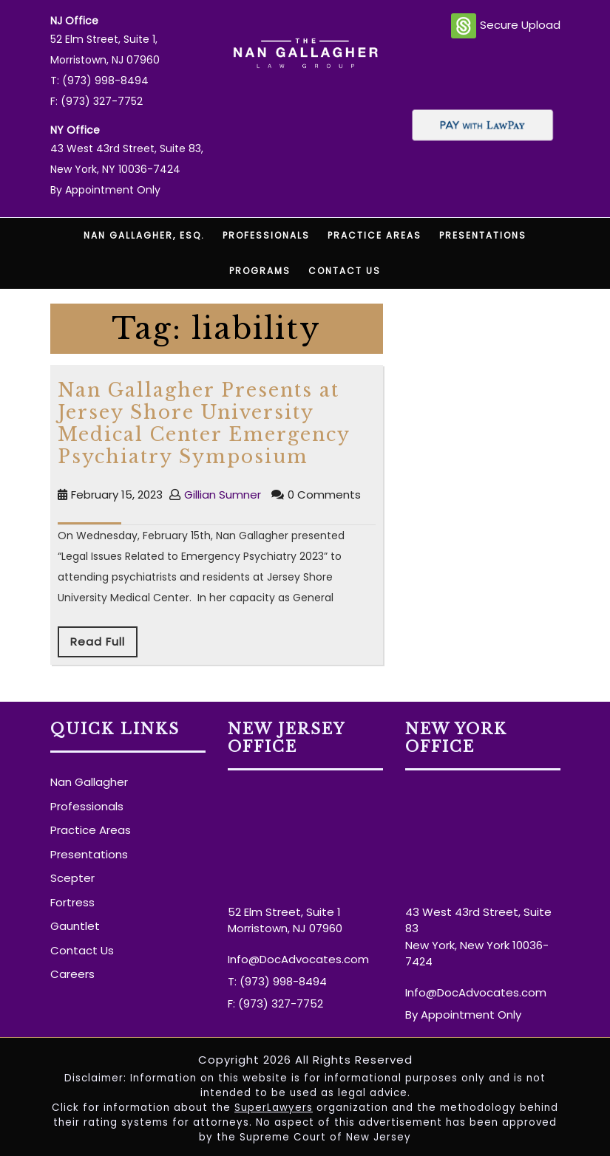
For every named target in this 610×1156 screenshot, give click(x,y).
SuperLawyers (273, 1108)
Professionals (266, 235)
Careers (72, 974)
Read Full (97, 641)
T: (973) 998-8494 (99, 80)
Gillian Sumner (222, 494)
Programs (260, 270)
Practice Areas (374, 235)
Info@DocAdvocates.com (298, 959)
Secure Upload (505, 25)
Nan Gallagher (89, 782)
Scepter (72, 878)
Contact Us (344, 270)
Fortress (72, 902)
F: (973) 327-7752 (96, 101)
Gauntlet (75, 926)
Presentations (482, 235)
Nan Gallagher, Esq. (144, 235)
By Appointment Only (105, 189)
